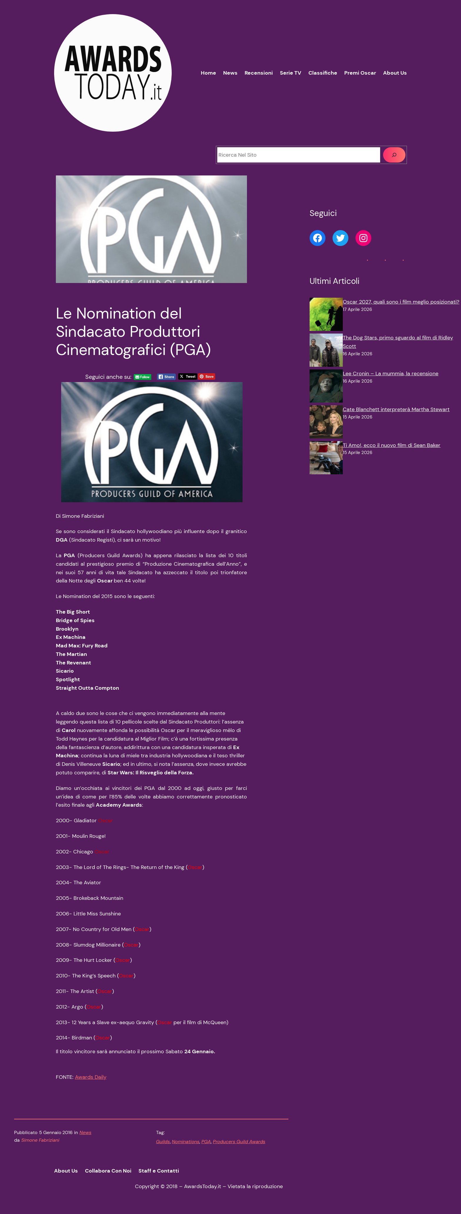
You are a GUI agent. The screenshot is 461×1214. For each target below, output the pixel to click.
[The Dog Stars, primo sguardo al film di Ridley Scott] (326, 351)
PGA (206, 1141)
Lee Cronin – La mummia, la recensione (390, 373)
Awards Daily (90, 1077)
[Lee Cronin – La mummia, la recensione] (326, 387)
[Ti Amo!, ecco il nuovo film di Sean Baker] (326, 459)
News (85, 1132)
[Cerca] (394, 155)
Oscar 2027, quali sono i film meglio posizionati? (401, 301)
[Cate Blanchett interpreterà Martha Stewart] (326, 423)
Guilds (163, 1141)
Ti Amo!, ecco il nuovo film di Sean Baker (391, 445)
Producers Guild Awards (239, 1141)
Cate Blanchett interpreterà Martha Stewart (396, 409)
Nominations (185, 1141)
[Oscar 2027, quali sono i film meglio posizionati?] (326, 316)
